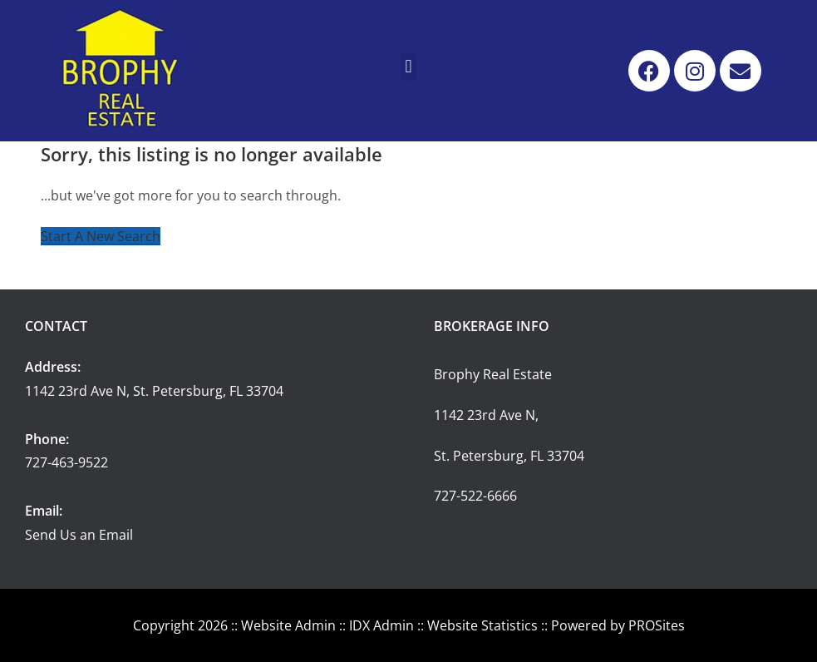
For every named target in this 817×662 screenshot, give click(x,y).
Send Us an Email (79, 535)
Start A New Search (100, 236)
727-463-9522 (66, 462)
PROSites (656, 625)
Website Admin (288, 625)
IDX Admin (381, 625)
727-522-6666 (475, 496)
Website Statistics (482, 625)
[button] (408, 67)
